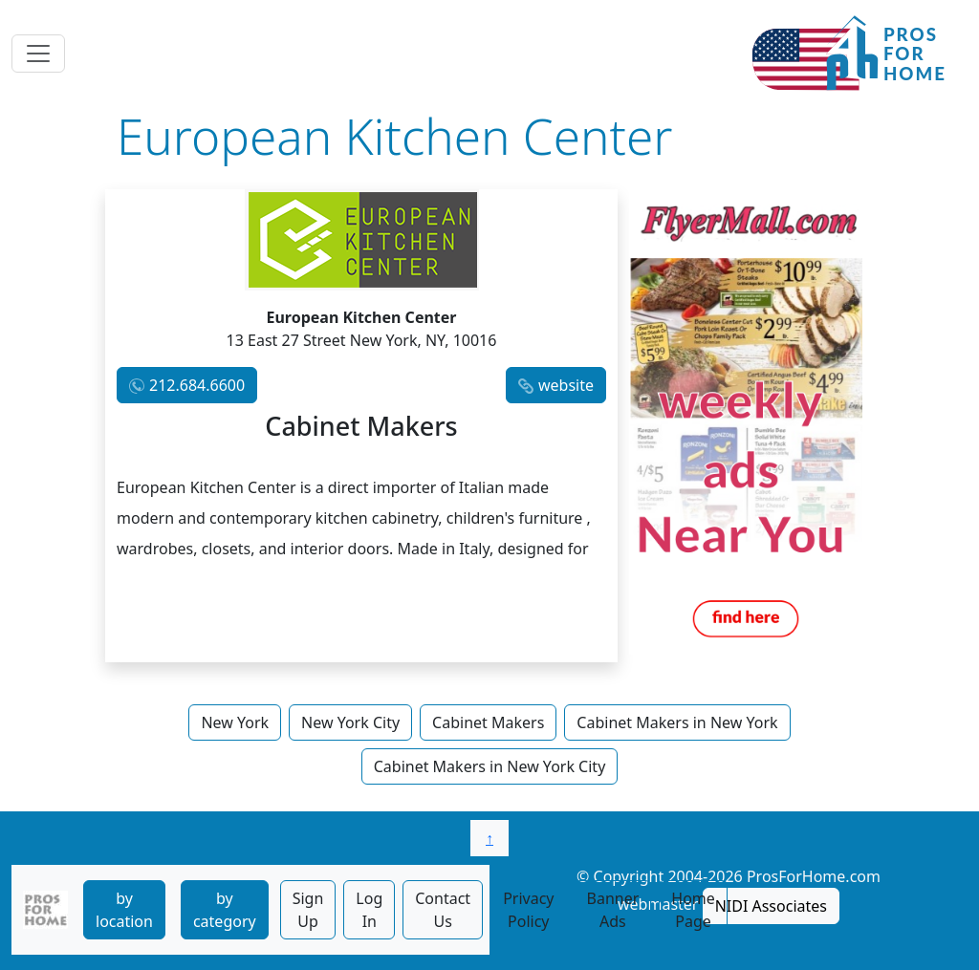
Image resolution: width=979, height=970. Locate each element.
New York (235, 722)
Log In (369, 910)
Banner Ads (613, 910)
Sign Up (308, 910)
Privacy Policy (528, 910)
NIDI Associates (771, 905)
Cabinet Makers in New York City (490, 766)
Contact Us (442, 910)
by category (224, 910)
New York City (350, 722)
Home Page (693, 910)
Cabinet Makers (488, 722)
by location (124, 910)
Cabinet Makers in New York (677, 722)
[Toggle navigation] (38, 53)
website (566, 385)
